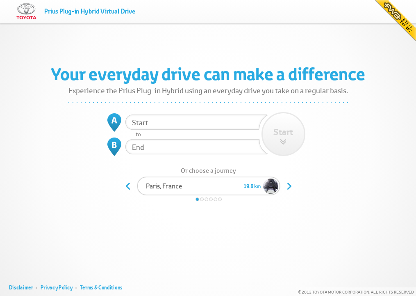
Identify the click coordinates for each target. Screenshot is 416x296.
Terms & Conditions (101, 287)
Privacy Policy (57, 287)
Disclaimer (21, 287)
